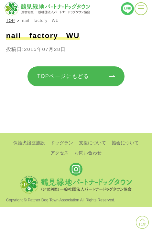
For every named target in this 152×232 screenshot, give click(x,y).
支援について (92, 142)
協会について (125, 142)
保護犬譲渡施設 (29, 142)
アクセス (59, 152)
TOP (10, 20)
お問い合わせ (88, 152)
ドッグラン (61, 142)
